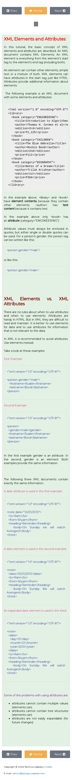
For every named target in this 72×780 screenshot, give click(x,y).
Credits (48, 767)
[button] (36, 24)
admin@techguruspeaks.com (28, 773)
